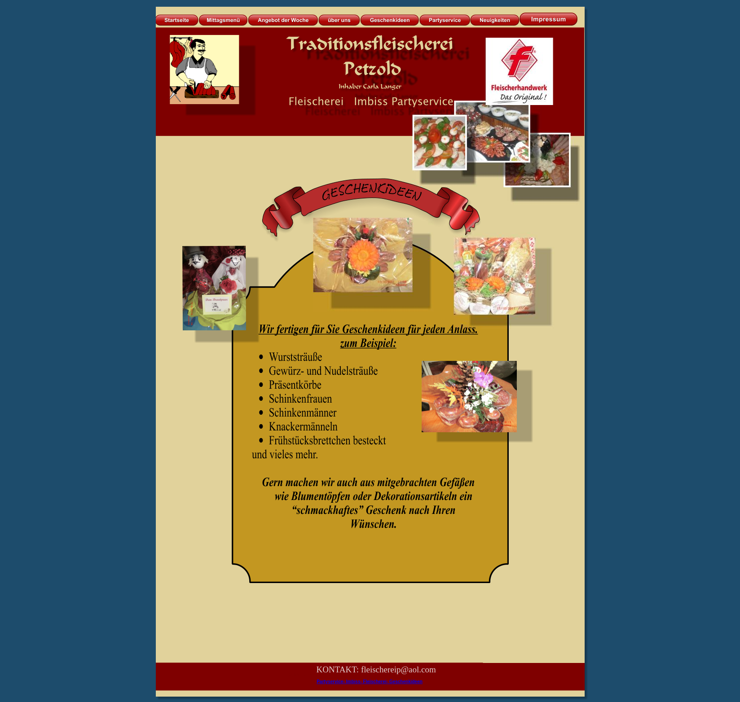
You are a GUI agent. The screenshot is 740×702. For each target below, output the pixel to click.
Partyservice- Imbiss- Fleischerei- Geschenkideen (370, 681)
